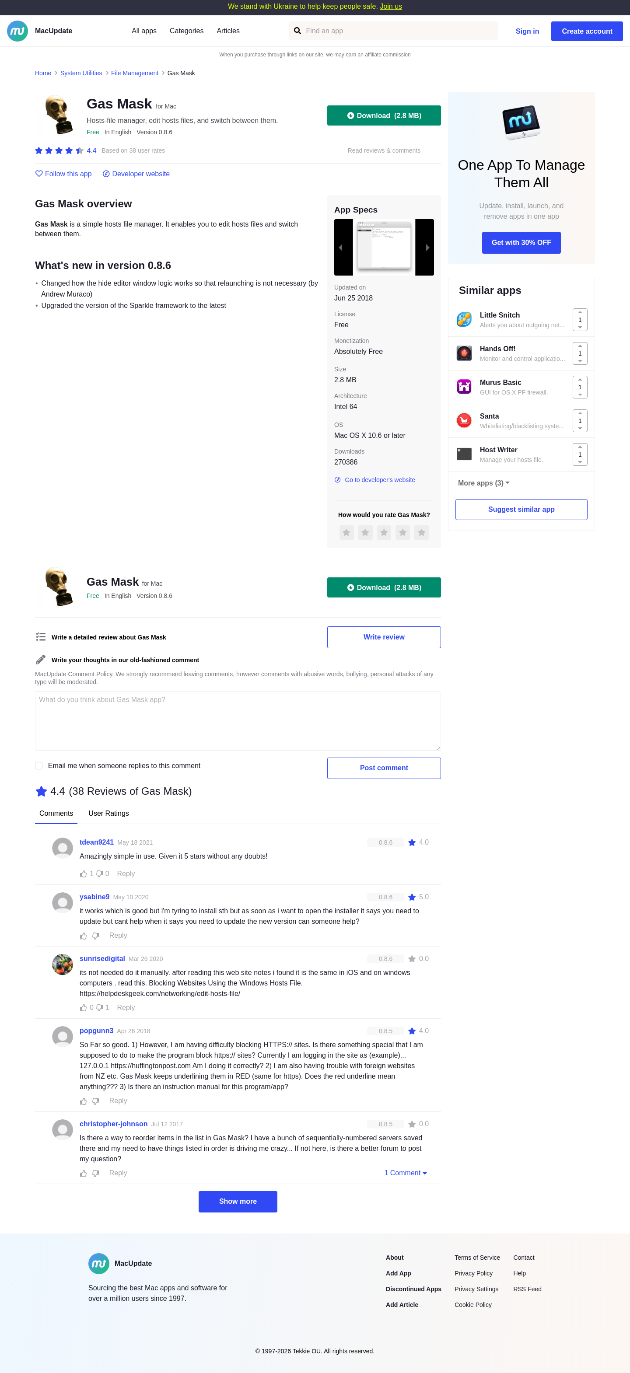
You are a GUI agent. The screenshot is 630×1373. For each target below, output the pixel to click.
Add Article (402, 1305)
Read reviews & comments (384, 150)
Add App (398, 1273)
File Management (134, 73)
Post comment (384, 767)
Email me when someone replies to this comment (124, 765)
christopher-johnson (114, 1123)
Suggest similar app (521, 509)
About (394, 1257)
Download (384, 115)
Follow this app (63, 174)
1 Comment (406, 1172)
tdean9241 (97, 842)
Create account (587, 31)
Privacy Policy (474, 1273)
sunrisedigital (102, 958)
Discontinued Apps (413, 1289)
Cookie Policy (473, 1305)
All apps (144, 30)
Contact (523, 1257)
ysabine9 (94, 896)
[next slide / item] (428, 247)
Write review (384, 637)
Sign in (527, 31)
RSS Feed (527, 1289)
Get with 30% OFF (521, 242)
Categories (186, 30)
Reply (126, 873)
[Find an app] (297, 30)
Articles (228, 30)
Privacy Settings (476, 1289)
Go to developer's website (374, 480)
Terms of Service (477, 1257)
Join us (391, 6)
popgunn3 (96, 1030)
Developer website (136, 174)
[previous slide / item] (340, 247)
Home (43, 73)
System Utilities (81, 73)
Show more (238, 1201)
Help (519, 1273)
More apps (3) (481, 483)
